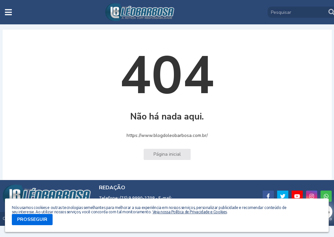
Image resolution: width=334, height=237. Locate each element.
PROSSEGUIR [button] (32, 219)
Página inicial (167, 154)
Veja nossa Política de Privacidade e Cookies (190, 212)
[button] (8, 12)
